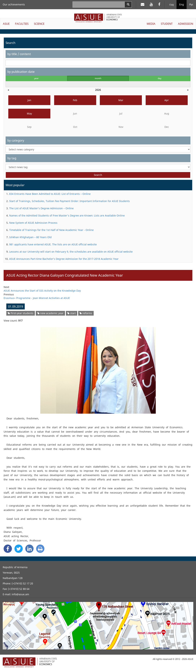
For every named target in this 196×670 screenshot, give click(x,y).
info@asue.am (20, 594)
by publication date (21, 72)
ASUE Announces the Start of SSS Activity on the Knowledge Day (42, 290)
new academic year (50, 313)
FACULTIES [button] (22, 23)
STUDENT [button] (167, 23)
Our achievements (14, 4)
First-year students (20, 313)
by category (15, 140)
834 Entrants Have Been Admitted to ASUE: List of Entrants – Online (50, 194)
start (71, 313)
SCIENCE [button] (39, 23)
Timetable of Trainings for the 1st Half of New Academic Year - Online (51, 230)
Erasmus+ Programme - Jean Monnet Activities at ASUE (37, 298)
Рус (191, 4)
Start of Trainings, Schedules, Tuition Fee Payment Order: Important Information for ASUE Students (69, 201)
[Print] (40, 549)
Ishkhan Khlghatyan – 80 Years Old (30, 237)
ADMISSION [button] (185, 23)
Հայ (171, 4)
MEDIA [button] (151, 23)
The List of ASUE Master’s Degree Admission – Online (41, 208)
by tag (11, 158)
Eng (181, 4)
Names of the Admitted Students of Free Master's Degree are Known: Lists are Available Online (67, 215)
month (98, 78)
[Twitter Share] (18, 549)
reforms (86, 313)
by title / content (19, 54)
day (159, 78)
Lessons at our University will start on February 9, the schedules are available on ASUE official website (71, 251)
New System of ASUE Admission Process (33, 222)
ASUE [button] (6, 23)
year (36, 78)
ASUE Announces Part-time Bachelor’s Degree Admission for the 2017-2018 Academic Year (64, 259)
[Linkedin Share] (29, 549)
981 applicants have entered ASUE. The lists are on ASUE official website (53, 244)
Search (98, 175)
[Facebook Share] (8, 549)
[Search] (128, 4)
